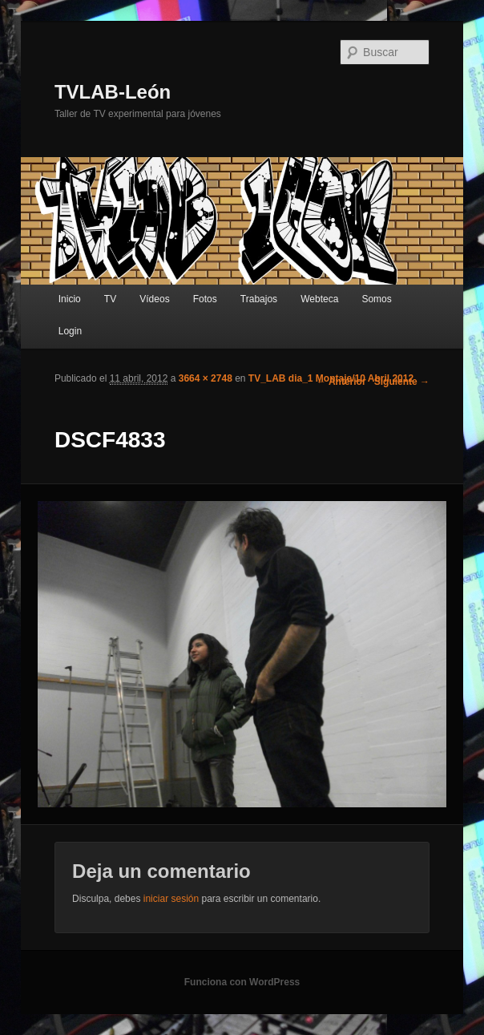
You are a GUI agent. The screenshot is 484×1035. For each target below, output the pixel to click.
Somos (376, 299)
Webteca (319, 299)
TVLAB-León (112, 92)
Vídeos (154, 299)
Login (70, 331)
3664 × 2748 (205, 378)
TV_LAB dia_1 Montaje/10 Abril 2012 (330, 378)
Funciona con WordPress (242, 982)
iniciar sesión (171, 898)
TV (110, 299)
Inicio (69, 299)
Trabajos (258, 299)
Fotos (205, 299)
